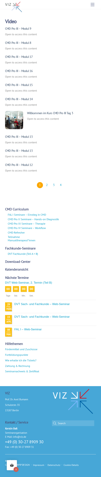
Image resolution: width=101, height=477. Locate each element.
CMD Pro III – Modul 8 (18, 43)
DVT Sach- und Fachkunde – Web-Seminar (42, 304)
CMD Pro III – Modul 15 (19, 85)
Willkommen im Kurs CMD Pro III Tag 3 (50, 113)
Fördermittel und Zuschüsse (21, 349)
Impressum (38, 465)
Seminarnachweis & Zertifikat (22, 371)
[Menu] (92, 4)
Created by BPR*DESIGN (17, 464)
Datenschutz (54, 465)
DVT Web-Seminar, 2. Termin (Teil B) (28, 282)
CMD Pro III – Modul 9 (18, 28)
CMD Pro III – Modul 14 (19, 99)
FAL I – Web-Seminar (28, 329)
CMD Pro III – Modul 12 (19, 165)
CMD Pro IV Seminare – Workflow (27, 228)
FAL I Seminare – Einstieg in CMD (27, 214)
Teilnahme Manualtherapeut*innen (21, 238)
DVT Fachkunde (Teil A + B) (23, 253)
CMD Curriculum (17, 209)
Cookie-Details (71, 465)
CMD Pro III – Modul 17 (19, 57)
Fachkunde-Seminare (20, 248)
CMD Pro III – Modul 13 (19, 137)
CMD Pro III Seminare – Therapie (26, 223)
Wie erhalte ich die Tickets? (20, 360)
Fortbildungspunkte (16, 354)
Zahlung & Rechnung (17, 366)
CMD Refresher (16, 232)
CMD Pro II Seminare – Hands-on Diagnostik (33, 219)
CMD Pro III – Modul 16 (19, 71)
